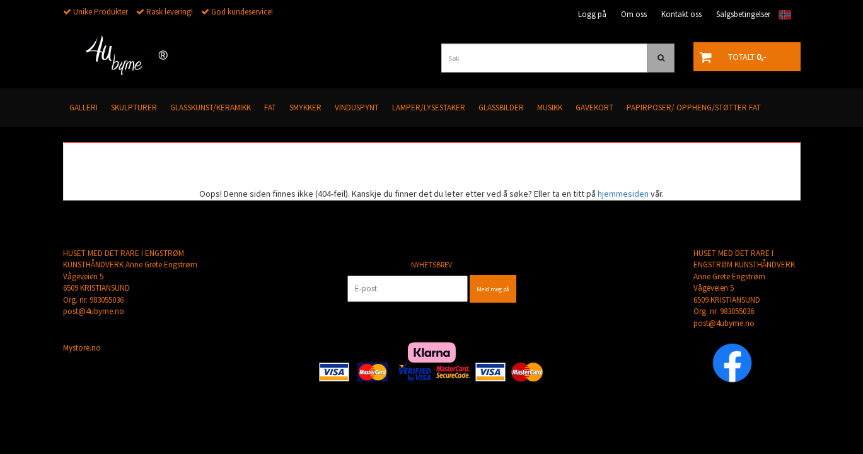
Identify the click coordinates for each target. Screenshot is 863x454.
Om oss (634, 14)
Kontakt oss (681, 14)
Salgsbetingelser (743, 14)
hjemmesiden (623, 193)
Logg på (592, 14)
